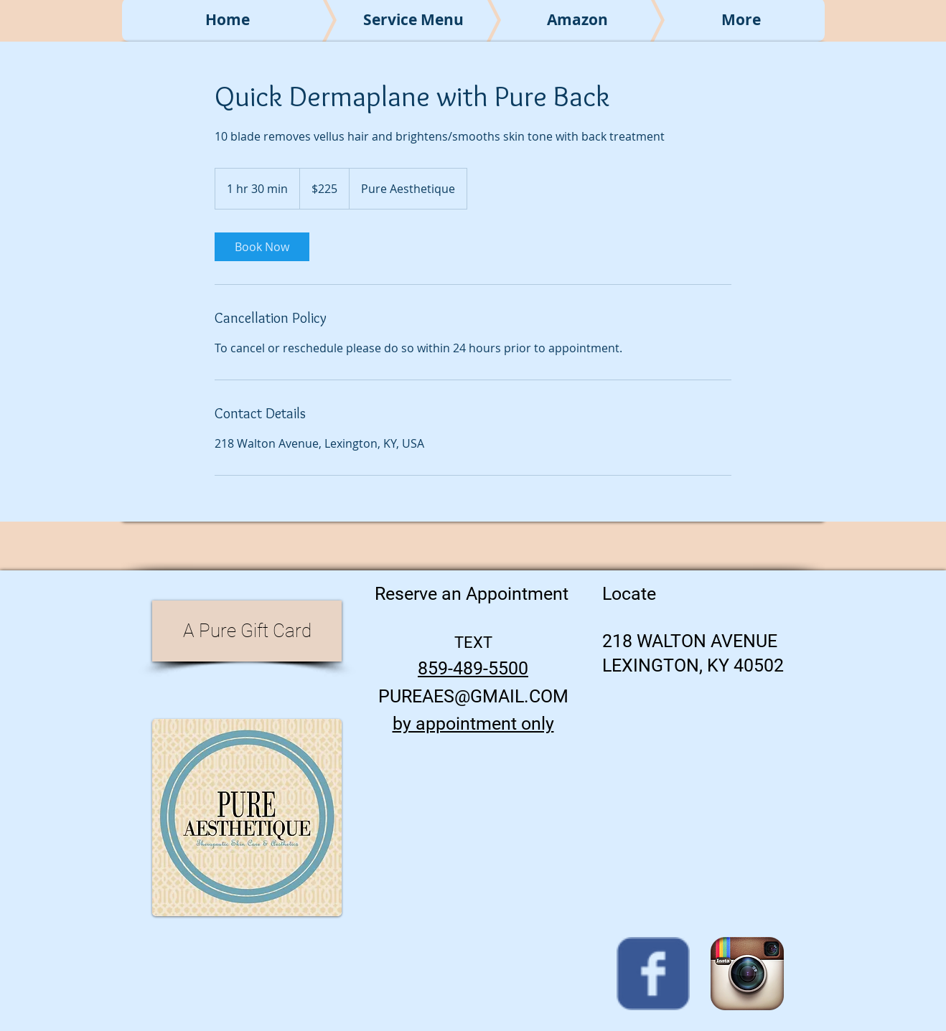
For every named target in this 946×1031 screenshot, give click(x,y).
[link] (262, 246)
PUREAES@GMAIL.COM (473, 696)
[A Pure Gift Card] (247, 631)
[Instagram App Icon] (747, 973)
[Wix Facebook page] (653, 973)
